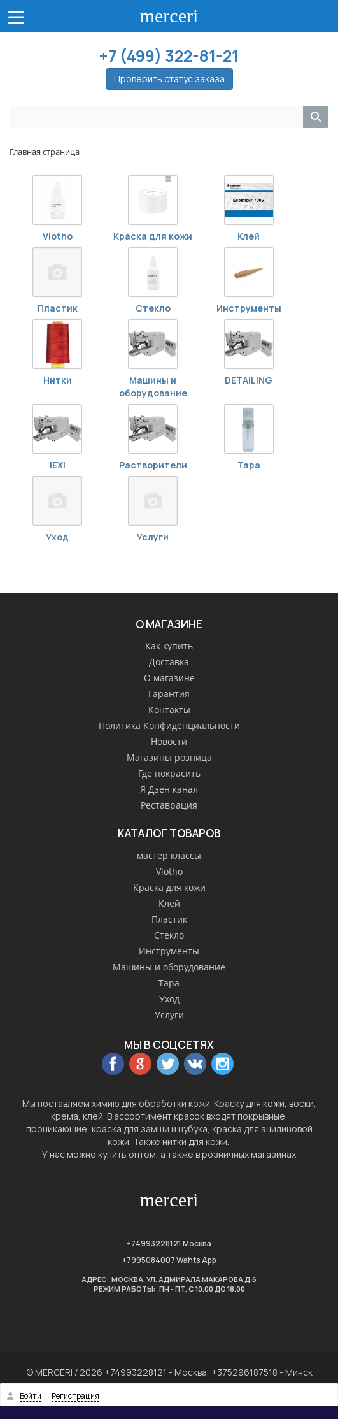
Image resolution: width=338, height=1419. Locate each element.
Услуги (153, 537)
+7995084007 (148, 1260)
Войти (30, 1395)
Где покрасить (169, 773)
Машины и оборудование (153, 386)
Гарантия (169, 694)
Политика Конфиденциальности (169, 725)
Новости (169, 741)
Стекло (153, 308)
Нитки (57, 380)
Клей (248, 236)
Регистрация (75, 1395)
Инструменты (248, 308)
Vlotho (58, 236)
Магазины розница (169, 757)
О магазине (169, 678)
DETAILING (248, 380)
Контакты (169, 709)
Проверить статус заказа (169, 79)
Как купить (169, 646)
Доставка (169, 662)
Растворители (153, 465)
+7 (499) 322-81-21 (169, 56)
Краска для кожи (152, 236)
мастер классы (169, 855)
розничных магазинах (249, 1154)
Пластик (58, 308)
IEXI (58, 465)
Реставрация (169, 805)
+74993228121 (154, 1243)
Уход (57, 537)
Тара (248, 465)
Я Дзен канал (169, 789)
